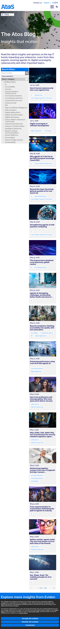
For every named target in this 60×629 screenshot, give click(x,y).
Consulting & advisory (14, 98)
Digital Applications (12, 112)
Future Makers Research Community (15, 120)
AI (6, 84)
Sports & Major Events (14, 140)
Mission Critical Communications (12, 132)
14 (45, 588)
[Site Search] (57, 7)
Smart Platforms (11, 135)
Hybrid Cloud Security (14, 124)
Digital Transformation (14, 115)
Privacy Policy (23, 613)
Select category (8, 79)
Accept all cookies (30, 618)
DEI (6, 105)
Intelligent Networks (13, 129)
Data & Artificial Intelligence (16, 108)
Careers (8, 89)
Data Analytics (10, 110)
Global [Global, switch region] (46, 3)
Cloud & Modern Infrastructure (11, 92)
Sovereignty (10, 138)
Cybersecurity (10, 103)
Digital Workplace (12, 117)
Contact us (37, 3)
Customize (30, 625)
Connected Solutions (13, 96)
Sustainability (10, 142)
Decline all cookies (30, 622)
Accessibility (10, 87)
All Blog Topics (10, 82)
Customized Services (13, 100)
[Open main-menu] (52, 7)
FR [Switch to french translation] (57, 3)
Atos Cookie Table (33, 611)
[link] (42, 84)
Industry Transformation (14, 126)
